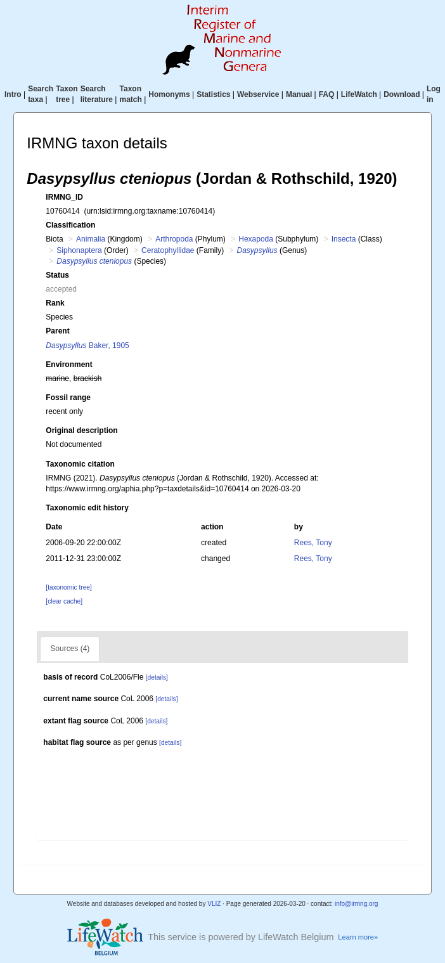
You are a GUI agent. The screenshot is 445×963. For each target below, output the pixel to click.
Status (57, 275)
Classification (70, 225)
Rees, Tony (313, 542)
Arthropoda (174, 239)
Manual (299, 94)
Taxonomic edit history (87, 507)
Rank (55, 303)
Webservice (258, 94)
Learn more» (358, 937)
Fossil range (68, 397)
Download (402, 94)
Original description (81, 430)
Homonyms (169, 94)
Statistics (213, 94)
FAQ (327, 94)
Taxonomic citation (80, 464)
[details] (157, 677)
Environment (69, 364)
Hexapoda (255, 239)
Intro (13, 94)
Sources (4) (69, 648)
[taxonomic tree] (68, 587)
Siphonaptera (78, 250)
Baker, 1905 (87, 345)
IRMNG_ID (64, 197)
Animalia (90, 239)
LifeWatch (359, 94)
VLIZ (214, 903)
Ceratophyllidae (167, 250)
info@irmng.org (356, 903)
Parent (57, 330)
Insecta (344, 239)
